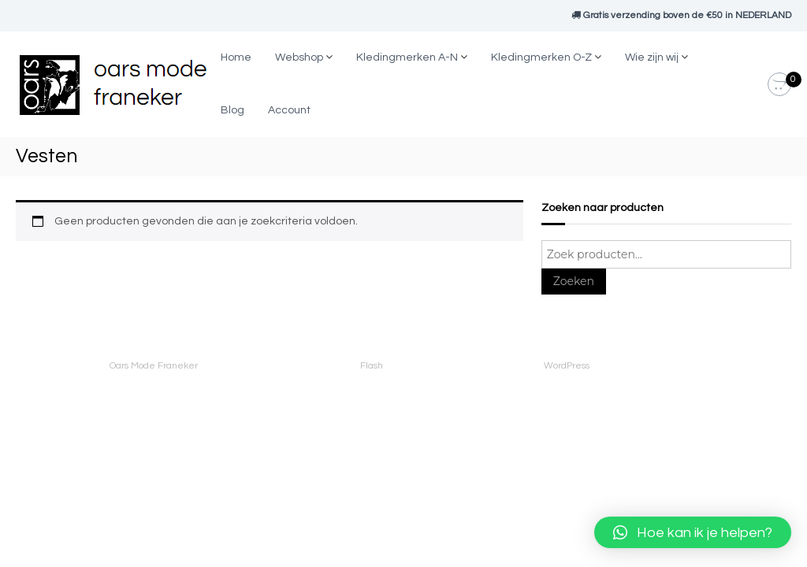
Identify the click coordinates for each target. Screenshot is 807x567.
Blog (232, 110)
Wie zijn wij (652, 57)
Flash (371, 366)
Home (236, 57)
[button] (692, 532)
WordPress (566, 366)
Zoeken (573, 281)
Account (289, 110)
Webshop (299, 57)
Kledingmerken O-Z (541, 57)
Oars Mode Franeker (154, 366)
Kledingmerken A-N (407, 57)
